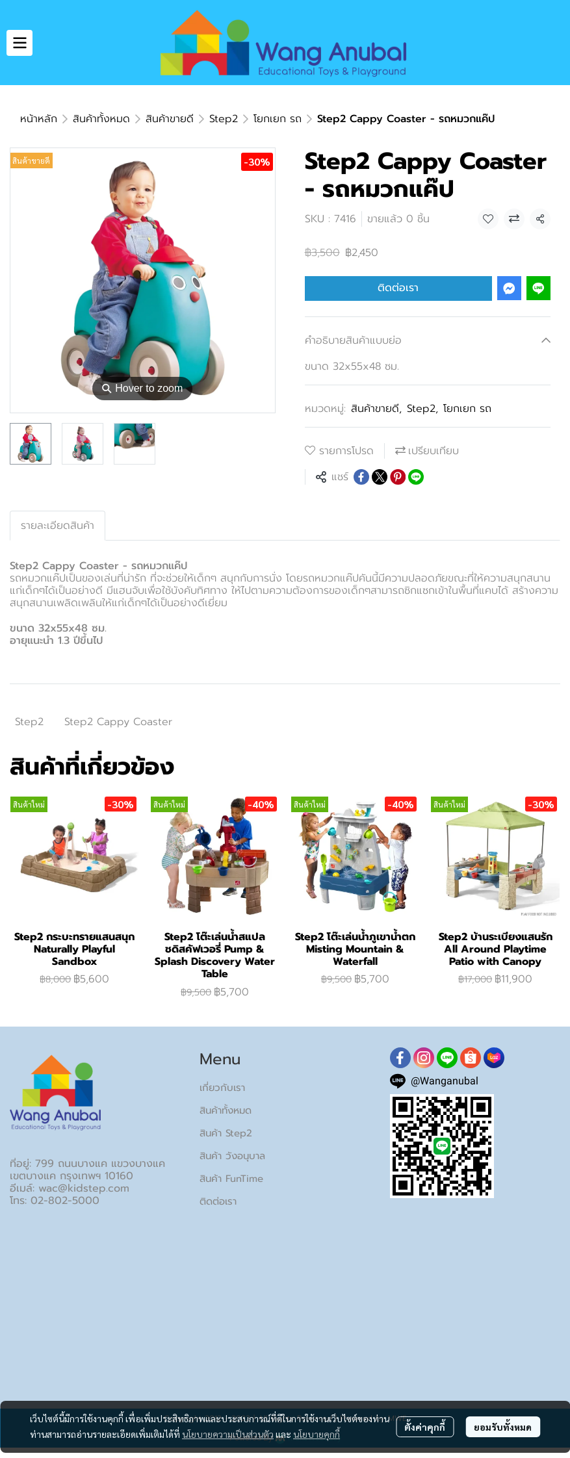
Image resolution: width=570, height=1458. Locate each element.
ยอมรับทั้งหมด (503, 1427)
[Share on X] (379, 477)
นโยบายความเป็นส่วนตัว (228, 1434)
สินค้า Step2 (226, 1133)
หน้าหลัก (38, 119)
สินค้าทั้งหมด (101, 119)
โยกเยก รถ (277, 119)
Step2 (223, 119)
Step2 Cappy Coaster (118, 722)
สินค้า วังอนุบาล (232, 1156)
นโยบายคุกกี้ (316, 1434)
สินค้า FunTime (231, 1178)
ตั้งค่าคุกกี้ (424, 1427)
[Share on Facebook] (361, 477)
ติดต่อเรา (398, 288)
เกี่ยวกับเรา (222, 1088)
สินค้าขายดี (170, 119)
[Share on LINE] (416, 477)
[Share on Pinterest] (398, 477)
